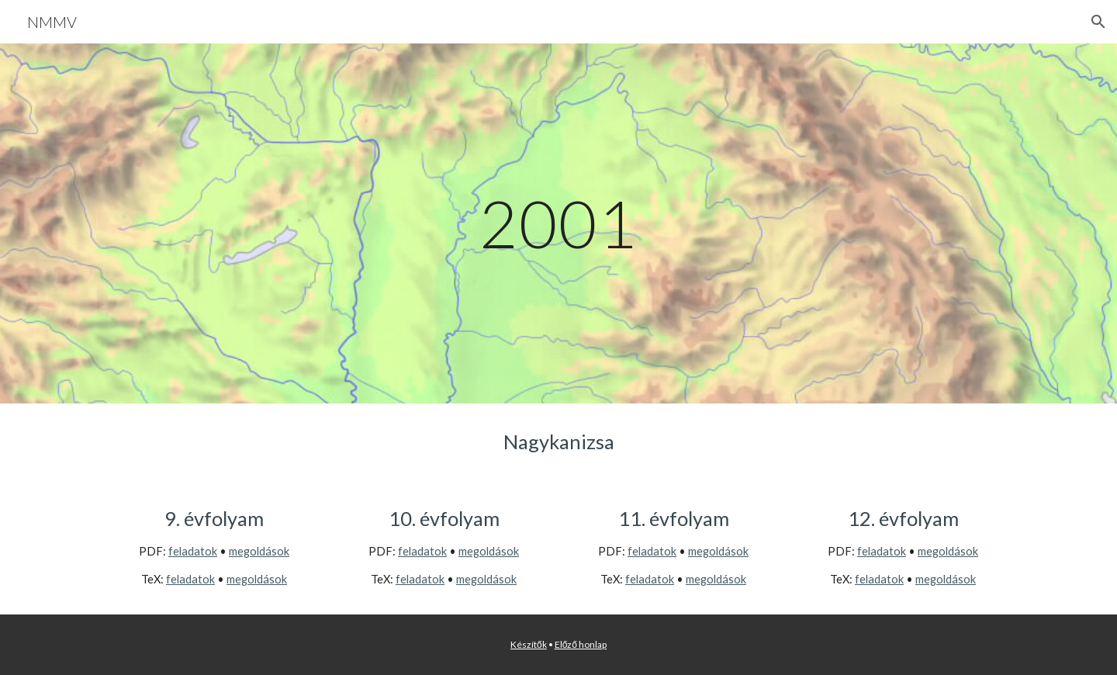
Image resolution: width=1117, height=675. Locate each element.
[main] (558, 223)
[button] (1098, 21)
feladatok (192, 551)
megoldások (259, 551)
